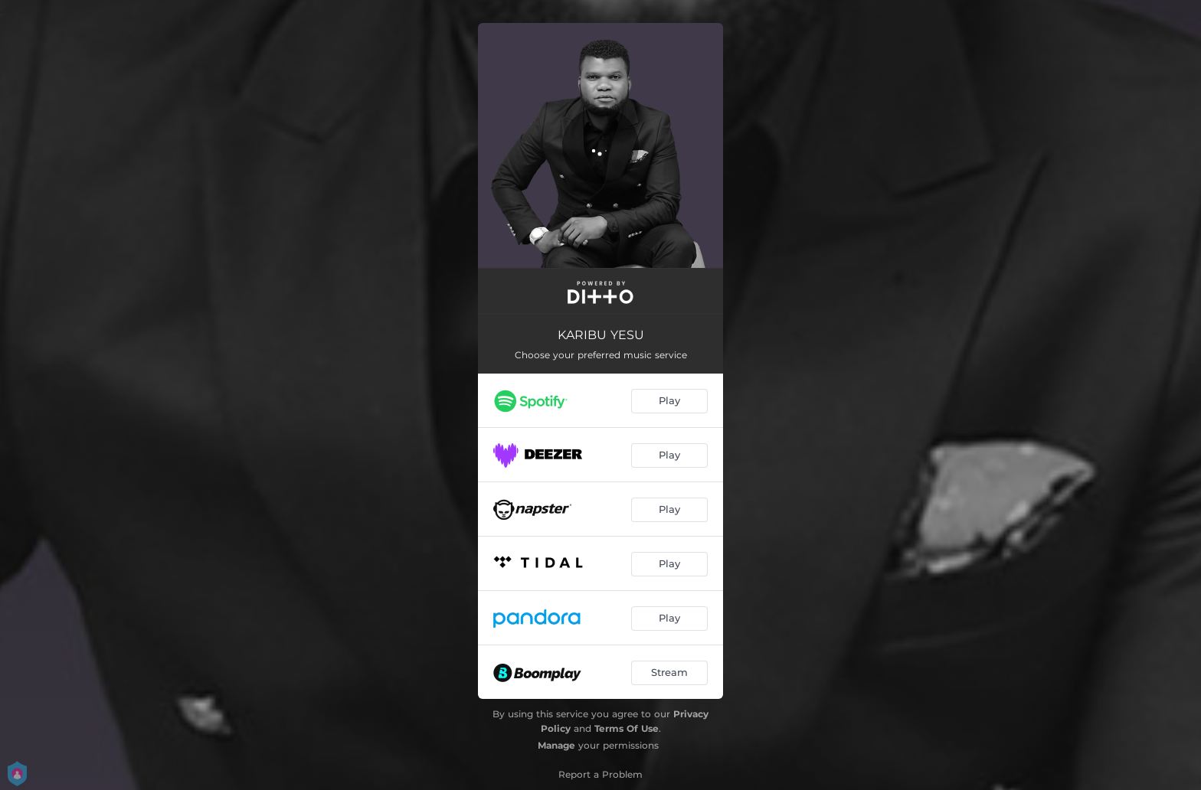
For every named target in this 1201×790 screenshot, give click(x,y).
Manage (556, 745)
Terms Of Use (626, 728)
